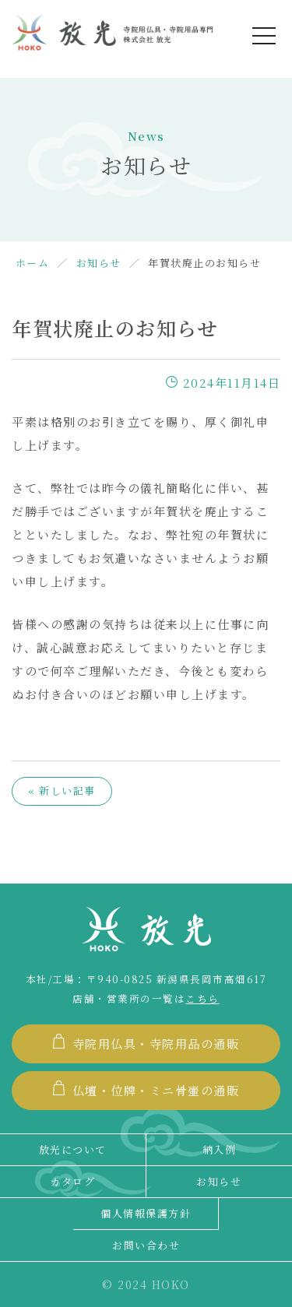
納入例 (219, 1149)
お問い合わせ (146, 1245)
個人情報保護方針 (145, 1213)
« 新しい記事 (62, 790)
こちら (202, 999)
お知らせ (218, 1181)
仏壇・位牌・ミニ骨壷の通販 (146, 1089)
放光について (73, 1149)
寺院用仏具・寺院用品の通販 (146, 1043)
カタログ (72, 1181)
